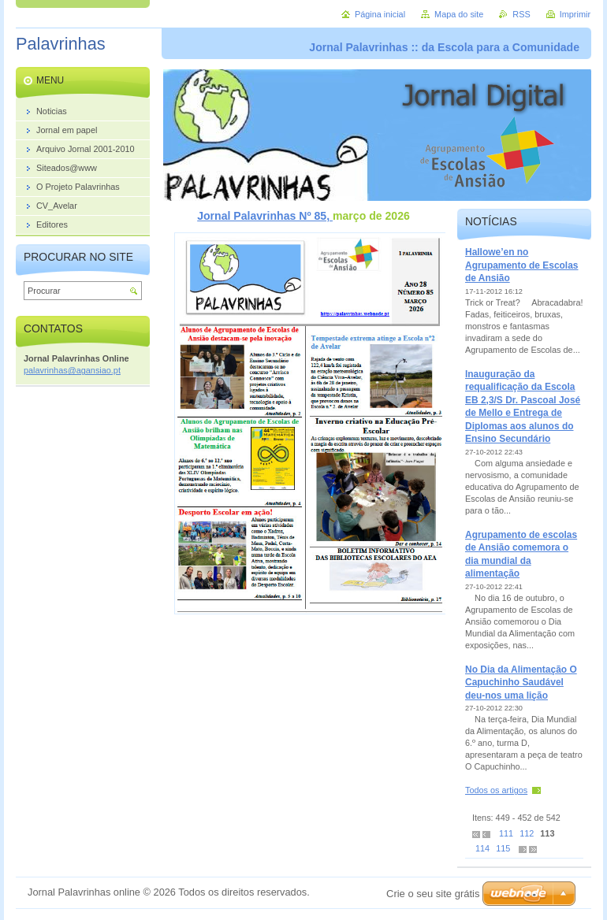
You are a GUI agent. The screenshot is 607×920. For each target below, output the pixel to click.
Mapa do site (458, 14)
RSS (521, 14)
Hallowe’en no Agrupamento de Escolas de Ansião (521, 265)
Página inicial (380, 14)
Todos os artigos (496, 790)
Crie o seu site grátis (433, 894)
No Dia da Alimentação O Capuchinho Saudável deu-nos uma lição (521, 682)
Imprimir (575, 14)
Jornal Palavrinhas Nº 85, (265, 216)
